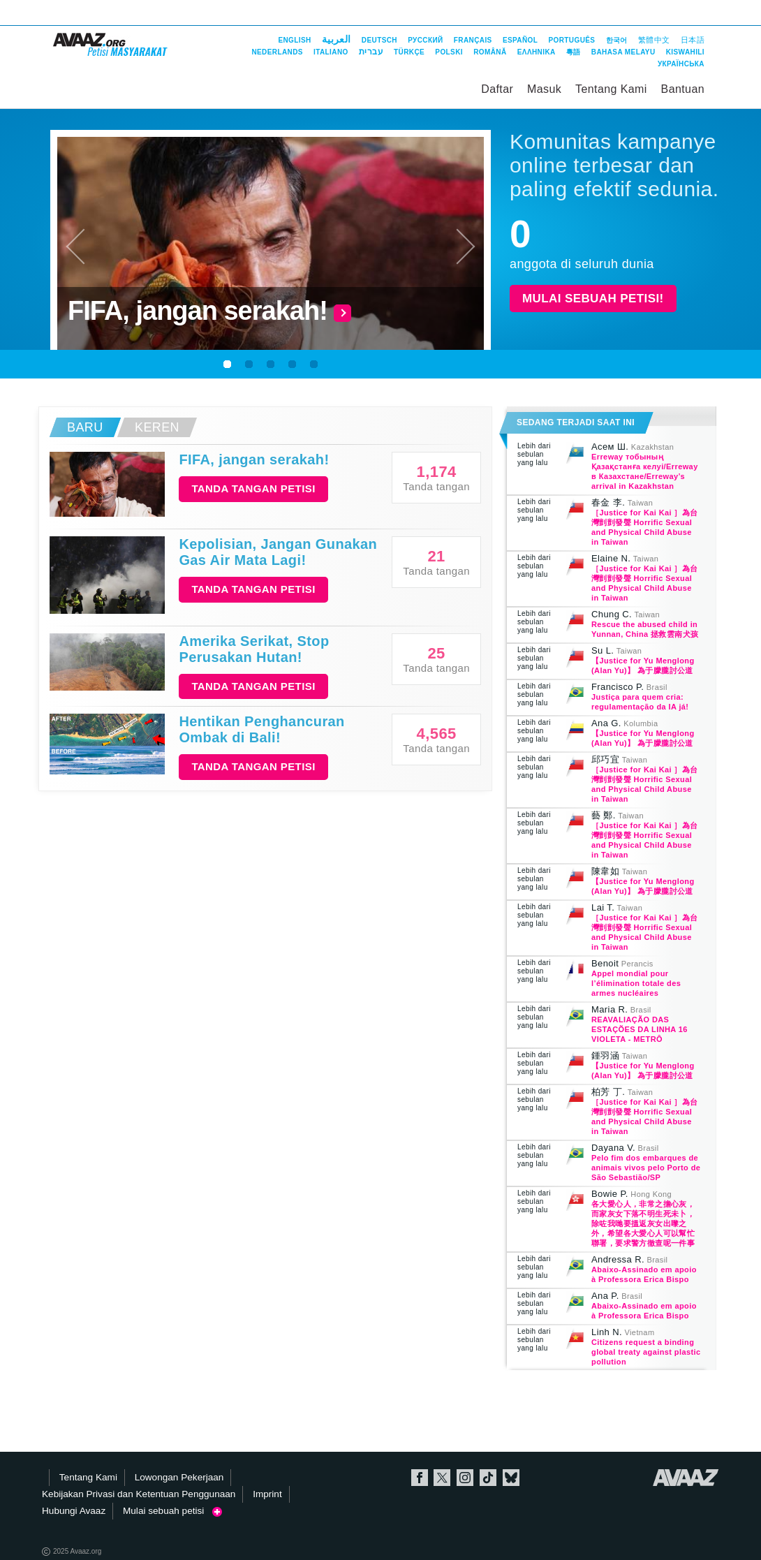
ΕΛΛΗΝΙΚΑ (536, 52)
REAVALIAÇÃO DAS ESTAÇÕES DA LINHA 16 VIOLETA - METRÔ (639, 1029)
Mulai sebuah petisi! (593, 298)
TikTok (488, 1477)
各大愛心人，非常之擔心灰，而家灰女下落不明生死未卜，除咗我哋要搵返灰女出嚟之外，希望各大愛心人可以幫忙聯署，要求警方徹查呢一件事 (643, 1223)
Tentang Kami (611, 89)
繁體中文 (654, 40)
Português (571, 40)
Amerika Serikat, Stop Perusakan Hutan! (254, 649)
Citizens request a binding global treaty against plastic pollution (645, 1352)
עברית (371, 52)
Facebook (419, 1477)
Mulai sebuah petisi (172, 1511)
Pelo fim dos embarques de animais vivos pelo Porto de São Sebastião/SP (645, 1168)
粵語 (573, 52)
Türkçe (409, 52)
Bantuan (682, 89)
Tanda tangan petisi (253, 488)
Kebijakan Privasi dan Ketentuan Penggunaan (138, 1494)
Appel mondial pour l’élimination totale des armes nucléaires (636, 983)
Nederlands (276, 52)
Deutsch (379, 40)
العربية (336, 39)
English (294, 40)
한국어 (617, 40)
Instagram (465, 1477)
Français (473, 40)
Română (489, 52)
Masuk (544, 89)
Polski (449, 52)
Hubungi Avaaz (73, 1511)
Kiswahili (685, 52)
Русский (425, 40)
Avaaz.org (686, 1477)
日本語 (692, 40)
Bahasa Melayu (623, 52)
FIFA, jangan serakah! (254, 459)
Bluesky (511, 1477)
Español (520, 40)
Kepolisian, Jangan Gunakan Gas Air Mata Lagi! (278, 552)
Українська (681, 64)
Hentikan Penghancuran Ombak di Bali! (261, 729)
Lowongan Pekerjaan (179, 1477)
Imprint (267, 1494)
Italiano (330, 52)
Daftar (497, 89)
